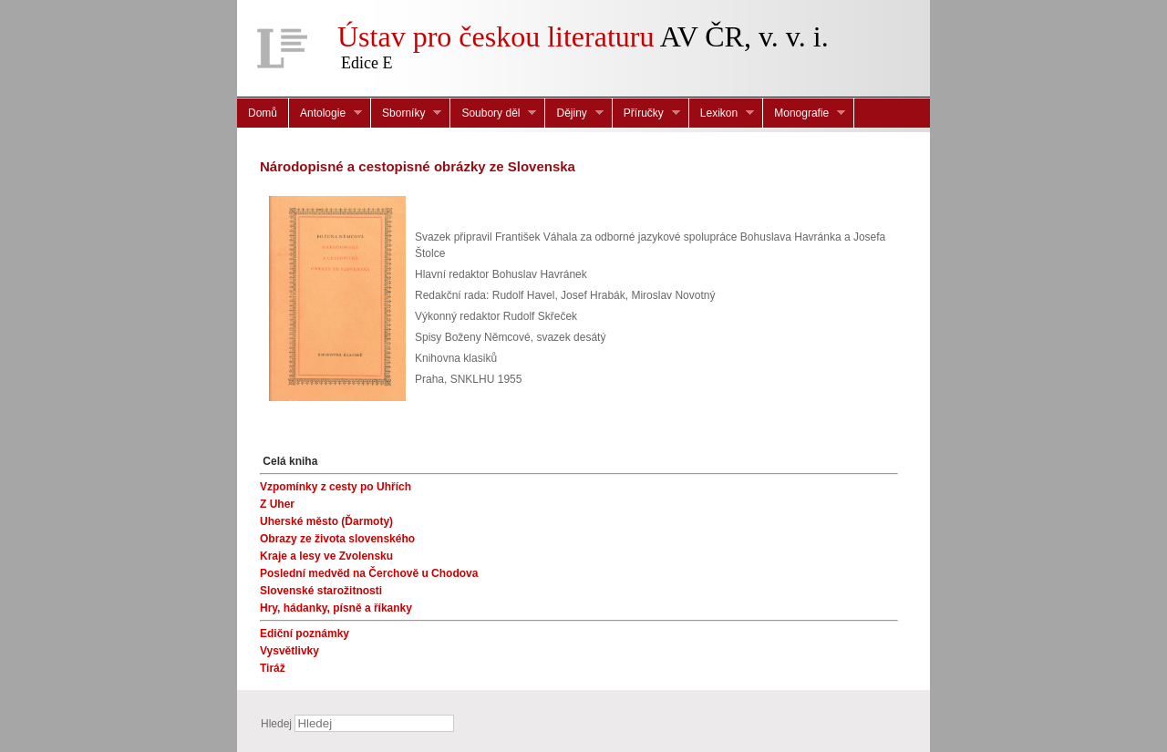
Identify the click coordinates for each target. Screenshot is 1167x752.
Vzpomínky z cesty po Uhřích (335, 486)
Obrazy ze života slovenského (337, 538)
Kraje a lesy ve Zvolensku (326, 556)
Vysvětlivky (289, 650)
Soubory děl (493, 113)
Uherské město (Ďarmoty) (326, 521)
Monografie (804, 113)
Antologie (325, 113)
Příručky (646, 113)
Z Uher (277, 504)
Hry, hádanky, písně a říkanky (336, 608)
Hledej (276, 723)
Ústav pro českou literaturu (495, 36)
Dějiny (574, 113)
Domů (262, 113)
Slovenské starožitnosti (321, 590)
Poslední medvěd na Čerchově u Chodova (369, 573)
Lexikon (721, 113)
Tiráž (272, 668)
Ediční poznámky (304, 633)
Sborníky (406, 113)
